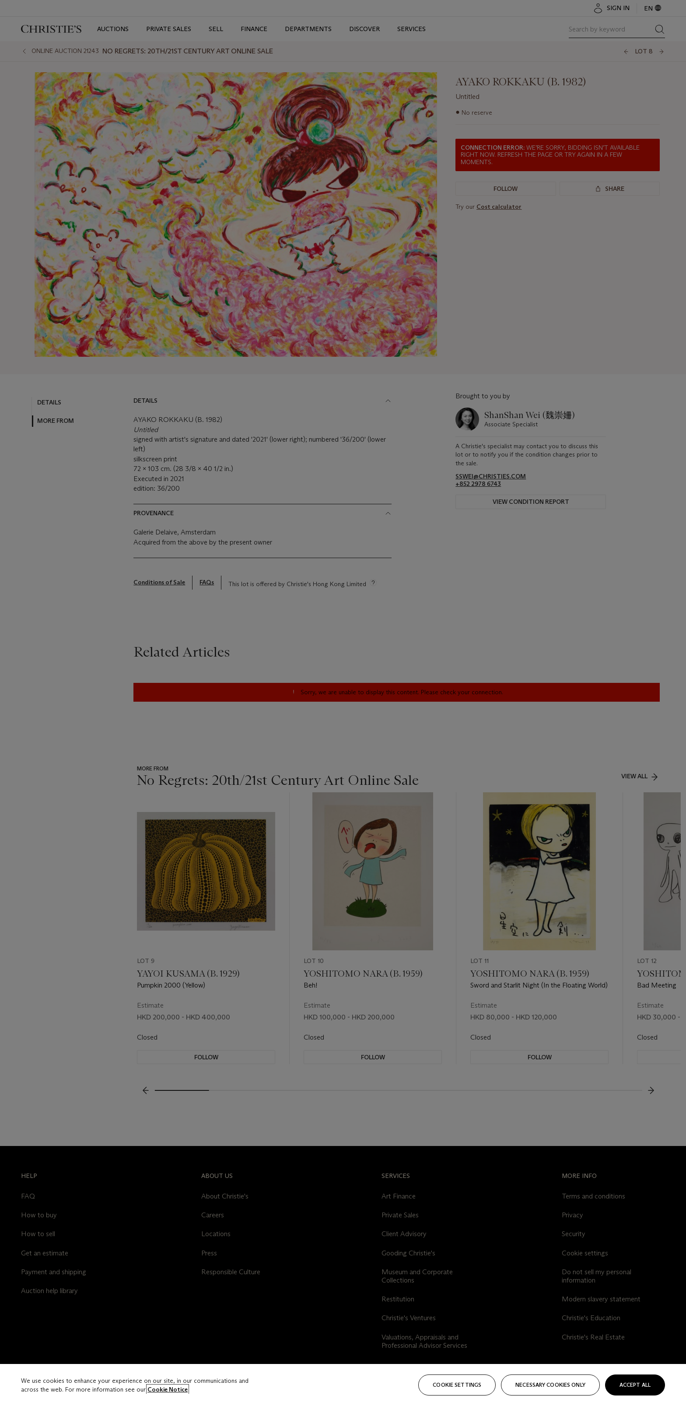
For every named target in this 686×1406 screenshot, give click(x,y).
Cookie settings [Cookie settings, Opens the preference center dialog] (457, 1384)
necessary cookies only (550, 1384)
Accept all (635, 1384)
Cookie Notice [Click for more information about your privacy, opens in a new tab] (167, 1389)
